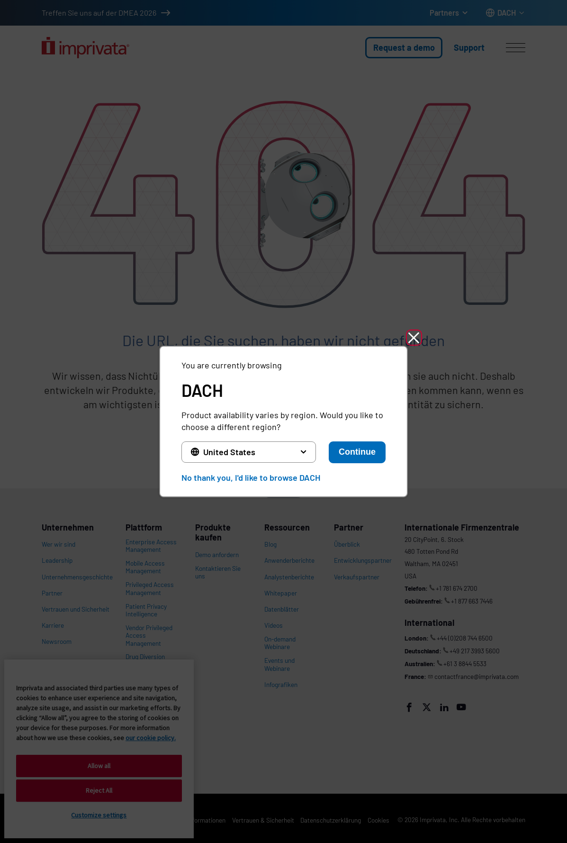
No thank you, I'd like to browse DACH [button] (250, 477)
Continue (357, 452)
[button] (415, 338)
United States (229, 452)
